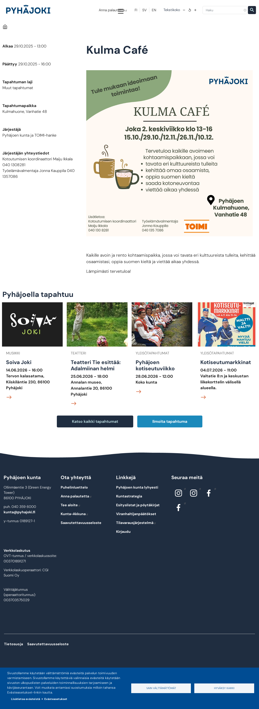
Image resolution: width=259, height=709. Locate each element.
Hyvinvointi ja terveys (142, 28)
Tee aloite (71, 522)
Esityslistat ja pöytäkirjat (138, 522)
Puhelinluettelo (74, 504)
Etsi (252, 10)
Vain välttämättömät (161, 688)
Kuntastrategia (129, 513)
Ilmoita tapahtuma (169, 438)
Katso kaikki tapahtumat (95, 438)
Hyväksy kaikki (224, 688)
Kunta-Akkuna (74, 531)
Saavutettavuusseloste (81, 539)
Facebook (214, 505)
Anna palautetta (113, 10)
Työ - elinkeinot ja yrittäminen (228, 28)
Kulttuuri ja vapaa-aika (183, 28)
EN (154, 10)
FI (136, 10)
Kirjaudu (123, 548)
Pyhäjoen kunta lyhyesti (137, 504)
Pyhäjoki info (27, 28)
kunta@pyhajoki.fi (19, 529)
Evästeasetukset (55, 699)
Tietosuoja (13, 661)
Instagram (183, 505)
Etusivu (4, 43)
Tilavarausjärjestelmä (136, 539)
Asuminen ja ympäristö (63, 28)
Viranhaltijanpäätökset (136, 531)
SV (144, 10)
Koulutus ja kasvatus (103, 28)
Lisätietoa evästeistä (25, 699)
